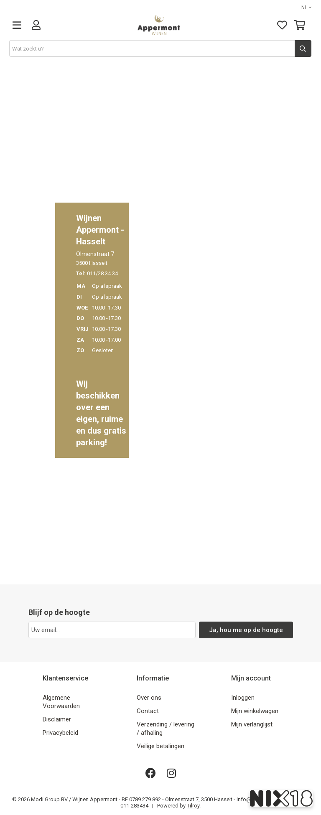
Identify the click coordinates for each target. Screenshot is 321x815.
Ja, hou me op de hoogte (246, 630)
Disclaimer (57, 719)
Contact (148, 711)
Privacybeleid (60, 732)
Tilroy (193, 805)
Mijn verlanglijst (252, 724)
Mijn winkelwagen (254, 711)
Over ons (149, 697)
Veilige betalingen (160, 746)
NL (306, 7)
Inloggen (243, 697)
